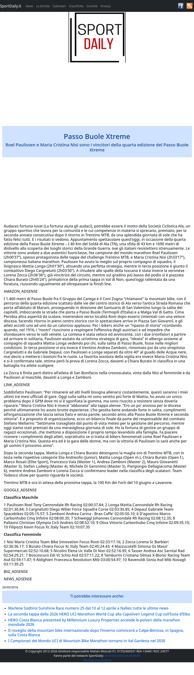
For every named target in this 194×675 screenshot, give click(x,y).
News (29, 6)
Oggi (62, 396)
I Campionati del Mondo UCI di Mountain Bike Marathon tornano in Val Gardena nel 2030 (86, 640)
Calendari (59, 6)
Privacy (105, 6)
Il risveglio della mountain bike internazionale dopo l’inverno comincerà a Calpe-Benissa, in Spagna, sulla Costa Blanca (96, 632)
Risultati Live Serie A (97, 660)
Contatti (92, 6)
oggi (136, 239)
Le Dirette (43, 6)
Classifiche (76, 6)
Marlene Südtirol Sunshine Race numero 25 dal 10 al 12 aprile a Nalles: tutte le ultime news (88, 608)
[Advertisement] (97, 92)
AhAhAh (134, 656)
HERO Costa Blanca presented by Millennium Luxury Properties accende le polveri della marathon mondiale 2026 (94, 622)
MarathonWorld (116, 656)
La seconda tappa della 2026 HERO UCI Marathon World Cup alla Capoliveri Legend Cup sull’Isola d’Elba (99, 614)
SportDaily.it (10, 5)
